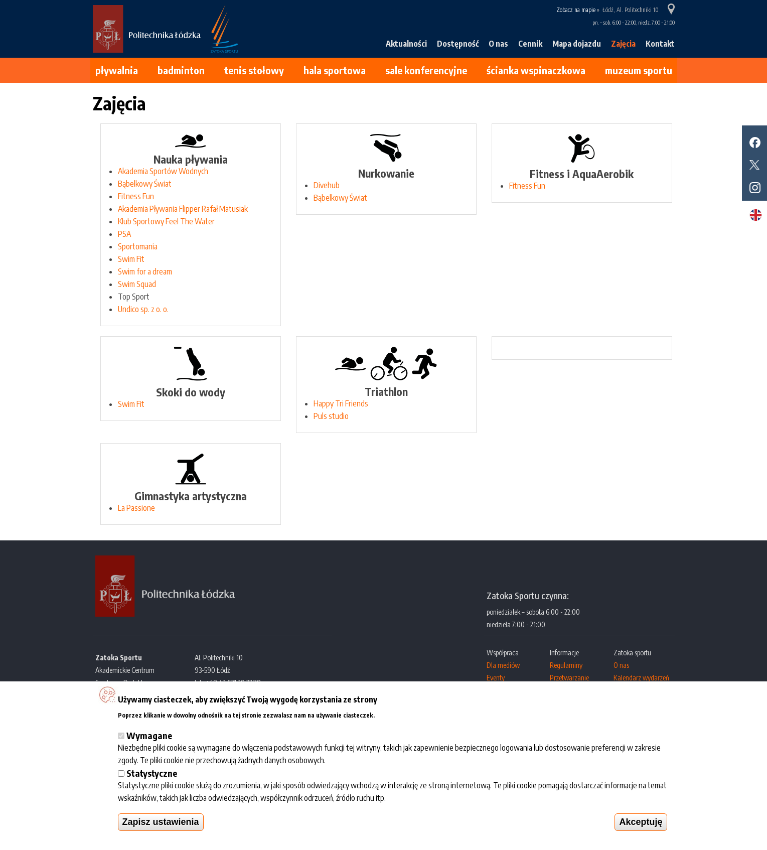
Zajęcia (623, 44)
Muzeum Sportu (638, 70)
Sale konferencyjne (426, 70)
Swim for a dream (145, 271)
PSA (124, 234)
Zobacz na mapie (575, 10)
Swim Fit (131, 259)
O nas (498, 44)
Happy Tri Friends (341, 403)
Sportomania (138, 246)
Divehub (327, 185)
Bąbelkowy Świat (145, 184)
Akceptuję (640, 822)
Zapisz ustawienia (160, 822)
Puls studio (331, 416)
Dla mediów (503, 665)
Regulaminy (566, 665)
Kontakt (660, 44)
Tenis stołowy (254, 70)
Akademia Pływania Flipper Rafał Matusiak (183, 209)
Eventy (496, 677)
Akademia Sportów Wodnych (163, 171)
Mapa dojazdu (576, 44)
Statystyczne (151, 773)
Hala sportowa (334, 70)
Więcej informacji (406, 714)
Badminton (181, 70)
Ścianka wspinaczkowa (536, 70)
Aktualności (406, 44)
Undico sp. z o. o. (143, 309)
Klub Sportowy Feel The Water (166, 221)
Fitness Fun (136, 196)
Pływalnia (116, 70)
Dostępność (458, 44)
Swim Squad (137, 284)
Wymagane (149, 735)
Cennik (530, 44)
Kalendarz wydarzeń (641, 677)
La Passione (136, 508)
